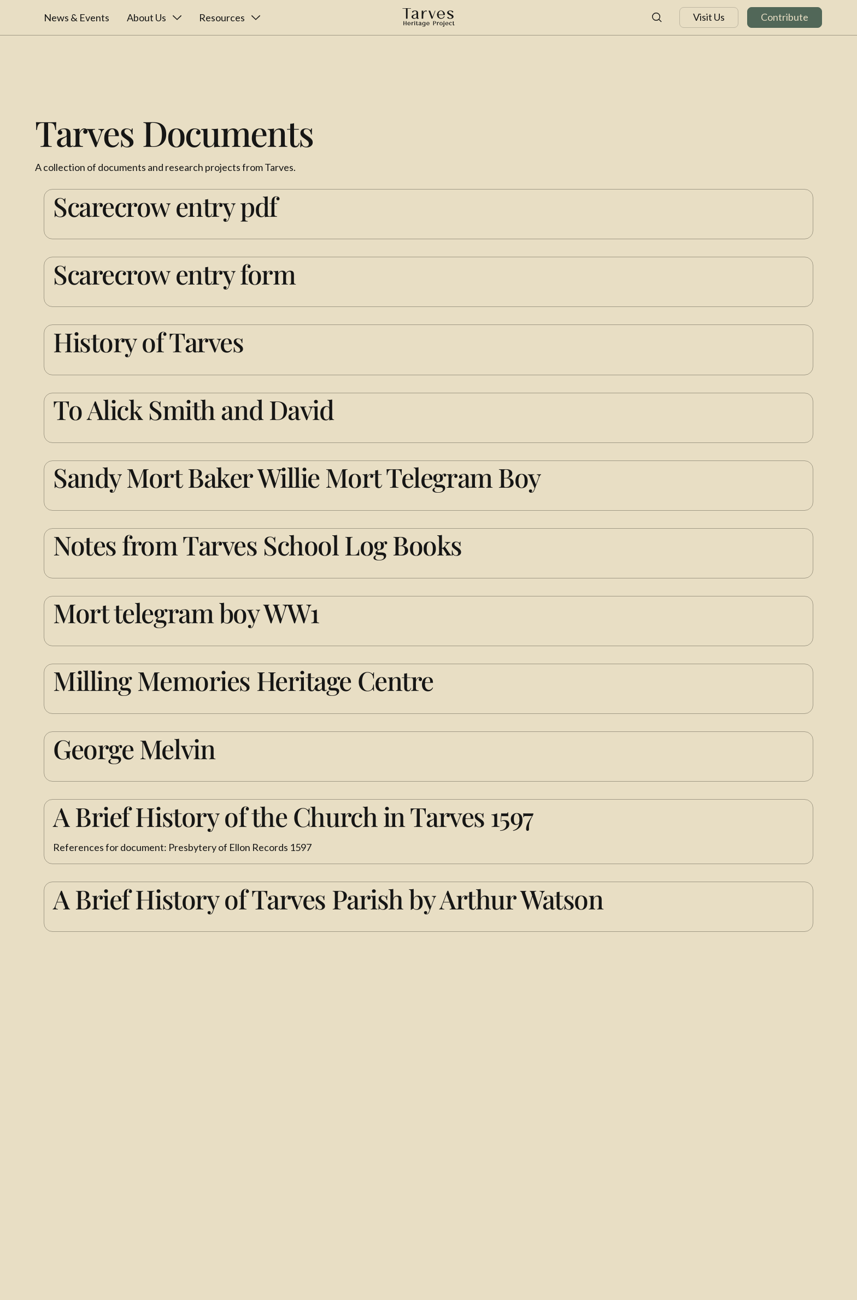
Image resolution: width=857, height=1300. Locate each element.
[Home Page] (428, 17)
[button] (154, 17)
